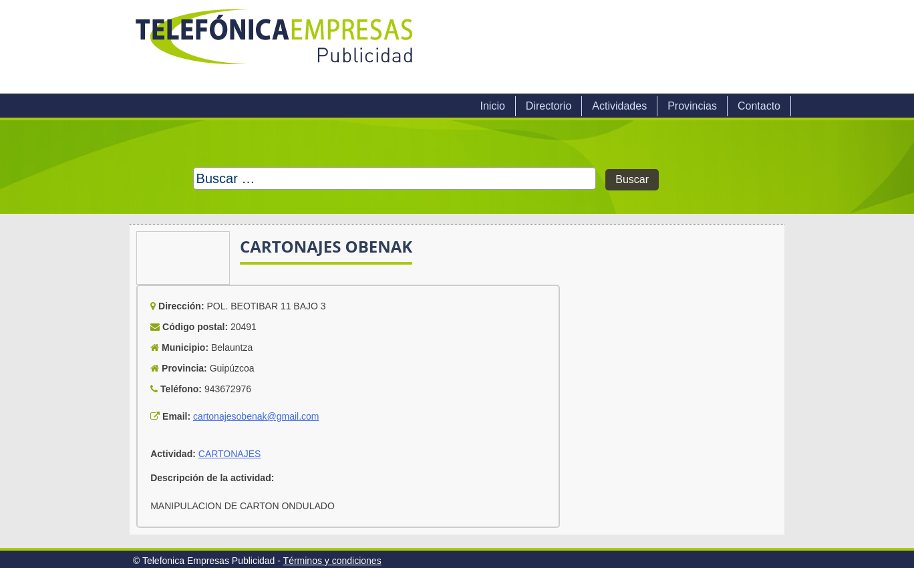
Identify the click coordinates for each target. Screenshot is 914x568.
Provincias (692, 106)
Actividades (619, 106)
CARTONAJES (229, 453)
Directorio (548, 106)
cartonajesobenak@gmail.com (256, 416)
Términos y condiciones (332, 560)
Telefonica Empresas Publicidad (275, 47)
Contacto (759, 106)
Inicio (492, 106)
